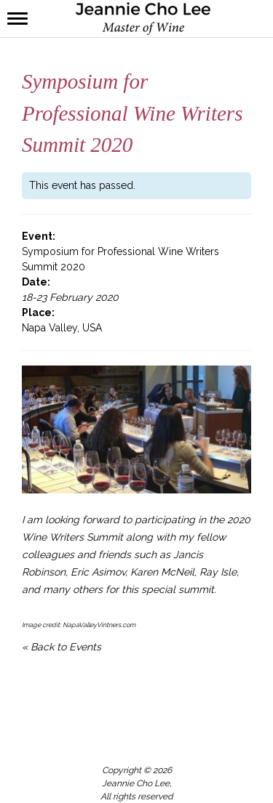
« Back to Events (61, 647)
